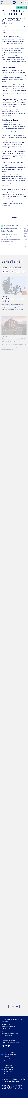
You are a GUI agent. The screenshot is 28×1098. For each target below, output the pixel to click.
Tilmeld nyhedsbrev (9, 1058)
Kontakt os (6, 1056)
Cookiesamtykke (8, 1067)
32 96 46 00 (11, 1087)
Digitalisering (5, 271)
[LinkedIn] (6, 1046)
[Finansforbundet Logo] (2, 2)
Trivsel (18, 271)
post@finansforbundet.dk (8, 1026)
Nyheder (4, 7)
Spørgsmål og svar (9, 1074)
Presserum (7, 1061)
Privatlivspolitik (8, 1065)
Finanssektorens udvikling (15, 267)
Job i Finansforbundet (10, 1054)
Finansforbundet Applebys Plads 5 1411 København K (12, 1020)
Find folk (6, 1063)
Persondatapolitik (9, 1069)
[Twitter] (9, 1046)
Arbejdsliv (5, 267)
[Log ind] (21, 2)
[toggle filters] (23, 271)
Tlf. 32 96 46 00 (5, 1024)
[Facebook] (2, 1046)
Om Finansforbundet (9, 1052)
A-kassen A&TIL (8, 1071)
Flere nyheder (14, 1006)
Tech (12, 271)
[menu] (14, 2)
